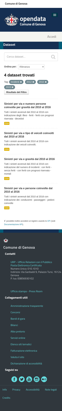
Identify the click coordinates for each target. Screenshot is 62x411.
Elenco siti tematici (21, 344)
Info (4, 389)
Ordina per (10, 66)
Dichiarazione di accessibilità (26, 363)
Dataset (9, 44)
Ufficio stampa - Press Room (26, 291)
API (48, 221)
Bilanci (14, 325)
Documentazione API (13, 224)
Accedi (51, 36)
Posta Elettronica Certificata (26, 265)
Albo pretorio (18, 331)
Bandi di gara (18, 319)
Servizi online (18, 338)
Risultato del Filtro (16, 92)
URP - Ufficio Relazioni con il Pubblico (31, 262)
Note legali (51, 389)
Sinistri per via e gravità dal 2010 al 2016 (29, 159)
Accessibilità (32, 389)
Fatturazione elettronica (24, 351)
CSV (7, 123)
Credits (6, 398)
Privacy (16, 389)
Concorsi (15, 312)
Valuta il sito (17, 357)
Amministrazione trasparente (27, 306)
